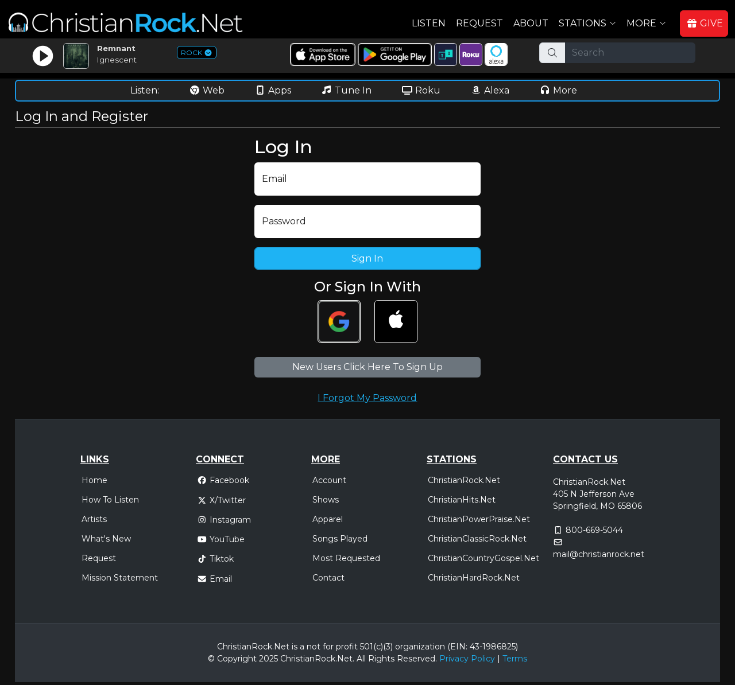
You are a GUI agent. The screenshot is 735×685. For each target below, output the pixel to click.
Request (479, 23)
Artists (94, 519)
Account (329, 480)
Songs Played (340, 539)
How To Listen (110, 500)
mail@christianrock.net (598, 554)
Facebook (223, 480)
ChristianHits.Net (462, 500)
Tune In (346, 90)
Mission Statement (120, 578)
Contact (328, 578)
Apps (272, 90)
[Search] (630, 52)
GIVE (704, 23)
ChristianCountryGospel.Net (483, 558)
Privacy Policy (467, 658)
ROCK (196, 52)
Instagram (224, 520)
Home (94, 480)
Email (214, 579)
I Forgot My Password (367, 397)
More (558, 90)
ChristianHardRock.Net (474, 578)
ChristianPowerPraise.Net (479, 519)
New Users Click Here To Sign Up (367, 366)
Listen (429, 23)
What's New (106, 539)
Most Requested (346, 558)
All (361, 658)
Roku (420, 90)
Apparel (327, 519)
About (530, 23)
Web (207, 90)
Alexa (489, 90)
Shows (325, 500)
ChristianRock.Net (464, 480)
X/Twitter (221, 500)
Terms (514, 658)
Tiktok (215, 559)
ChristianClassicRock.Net (477, 539)
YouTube (221, 539)
